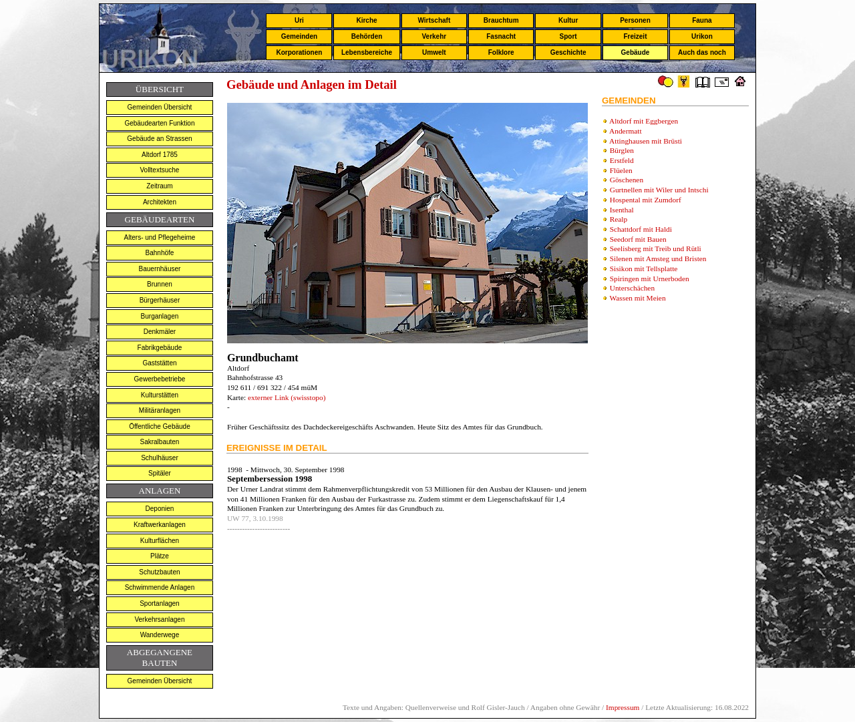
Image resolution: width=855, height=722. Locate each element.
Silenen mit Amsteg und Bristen (658, 258)
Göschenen (626, 180)
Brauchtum (501, 20)
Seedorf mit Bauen (638, 239)
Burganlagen (160, 316)
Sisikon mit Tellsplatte (644, 268)
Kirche (366, 20)
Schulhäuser (159, 458)
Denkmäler (160, 331)
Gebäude (635, 52)
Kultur (568, 20)
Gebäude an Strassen (159, 138)
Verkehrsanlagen (159, 619)
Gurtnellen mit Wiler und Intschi (659, 190)
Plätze (159, 556)
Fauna (701, 20)
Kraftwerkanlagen (160, 524)
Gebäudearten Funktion (159, 123)
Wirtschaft (433, 20)
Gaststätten (159, 363)
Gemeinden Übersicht (160, 107)
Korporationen (299, 52)
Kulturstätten (159, 395)
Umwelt (434, 52)
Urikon (702, 36)
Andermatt (625, 131)
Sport (568, 36)
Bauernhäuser (160, 269)
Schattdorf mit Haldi (641, 229)
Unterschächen (632, 288)
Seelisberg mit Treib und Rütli (655, 248)
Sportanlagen (160, 603)
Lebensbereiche (366, 52)
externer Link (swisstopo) (285, 397)
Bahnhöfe (160, 252)
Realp (618, 219)
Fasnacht (501, 36)
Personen (635, 20)
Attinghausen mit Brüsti (645, 141)
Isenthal (622, 210)
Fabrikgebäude (160, 347)
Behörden (367, 36)
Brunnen (159, 284)
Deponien (160, 508)
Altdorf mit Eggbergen (643, 121)
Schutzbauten (159, 572)
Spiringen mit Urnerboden (649, 279)
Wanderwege (160, 635)
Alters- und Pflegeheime (160, 237)
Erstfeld (622, 160)
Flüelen (621, 170)
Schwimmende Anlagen (160, 587)
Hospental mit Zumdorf (645, 200)
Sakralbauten (159, 441)
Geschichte (568, 52)
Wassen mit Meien (638, 298)
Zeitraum (159, 186)
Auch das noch (702, 52)
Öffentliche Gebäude (159, 426)
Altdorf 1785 (160, 154)
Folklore (501, 52)
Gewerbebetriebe (160, 379)
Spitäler (159, 473)
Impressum (622, 707)
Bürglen (622, 150)
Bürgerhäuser (160, 300)
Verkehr (433, 36)
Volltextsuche (159, 170)
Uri (299, 20)
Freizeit (635, 36)
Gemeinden (299, 36)
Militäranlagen (159, 410)
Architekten (159, 202)
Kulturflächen (159, 540)
